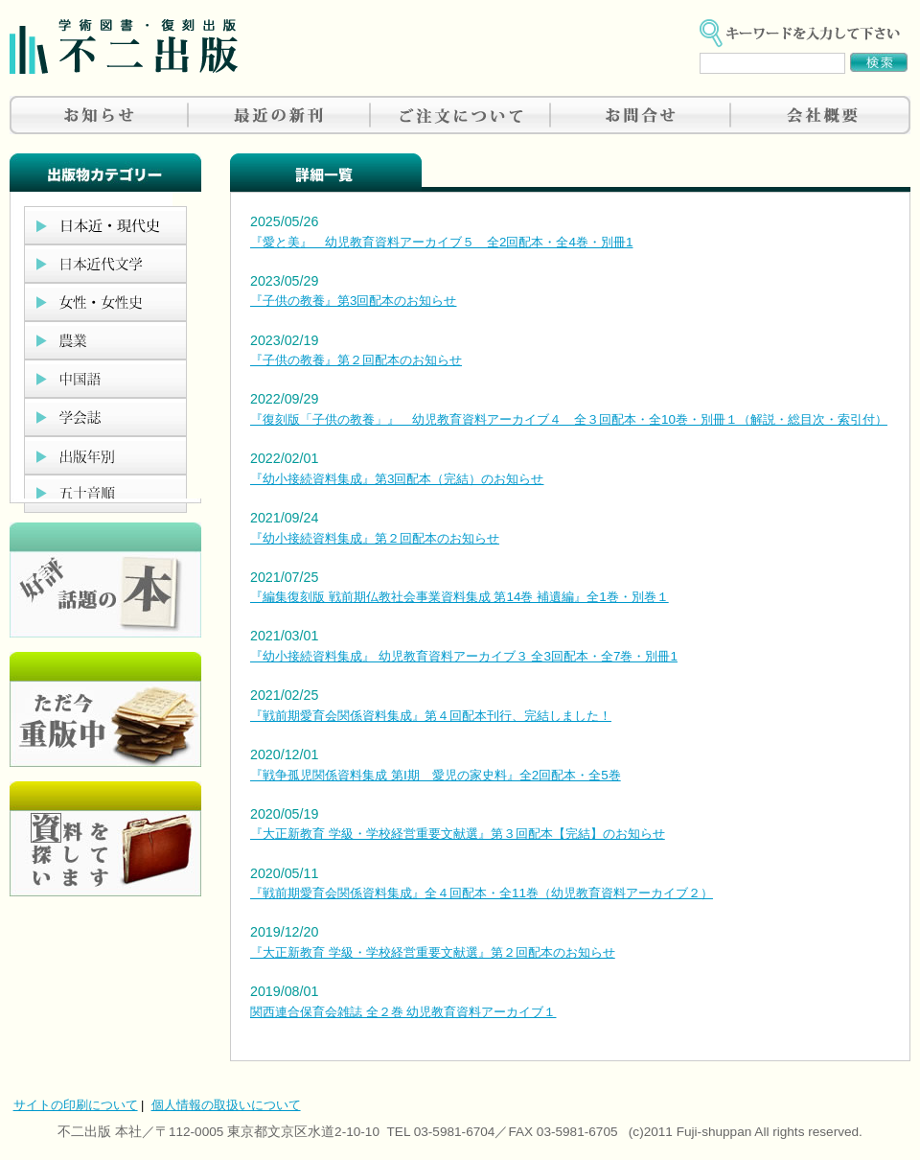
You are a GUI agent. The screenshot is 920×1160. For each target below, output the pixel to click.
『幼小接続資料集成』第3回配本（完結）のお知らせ (396, 479)
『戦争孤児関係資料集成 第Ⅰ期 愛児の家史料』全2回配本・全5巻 (435, 775)
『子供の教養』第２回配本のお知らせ (356, 360)
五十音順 (105, 494)
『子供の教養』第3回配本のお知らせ (353, 300)
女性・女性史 (105, 302)
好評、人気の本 (105, 580)
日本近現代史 (105, 225)
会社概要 (820, 115)
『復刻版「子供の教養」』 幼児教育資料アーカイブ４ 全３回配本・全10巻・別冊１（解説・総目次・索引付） (568, 419)
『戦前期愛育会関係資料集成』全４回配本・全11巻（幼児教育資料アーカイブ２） (481, 893)
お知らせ (100, 115)
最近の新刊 (280, 115)
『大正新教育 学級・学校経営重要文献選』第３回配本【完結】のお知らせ (457, 833)
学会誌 (105, 417)
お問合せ (640, 115)
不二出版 (124, 46)
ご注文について (460, 115)
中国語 (105, 379)
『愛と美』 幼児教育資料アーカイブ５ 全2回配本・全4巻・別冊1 (441, 242)
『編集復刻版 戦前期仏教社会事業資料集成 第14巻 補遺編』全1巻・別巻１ (459, 597)
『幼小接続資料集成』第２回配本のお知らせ (374, 538)
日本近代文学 (105, 263)
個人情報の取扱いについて (226, 1105)
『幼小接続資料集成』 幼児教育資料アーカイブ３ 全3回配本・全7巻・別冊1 (464, 656)
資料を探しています (105, 838)
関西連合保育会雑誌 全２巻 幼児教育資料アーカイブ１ (403, 1012)
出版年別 (105, 455)
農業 (105, 340)
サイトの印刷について (75, 1105)
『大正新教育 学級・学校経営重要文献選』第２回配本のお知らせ (432, 952)
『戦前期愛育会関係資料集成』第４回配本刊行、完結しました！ (430, 715)
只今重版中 (105, 709)
